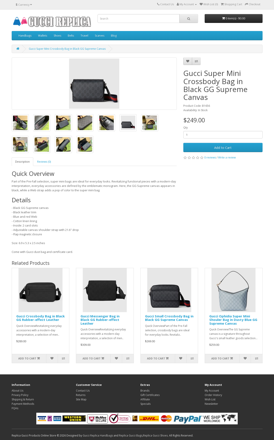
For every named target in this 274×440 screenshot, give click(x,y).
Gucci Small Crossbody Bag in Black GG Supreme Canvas (169, 318)
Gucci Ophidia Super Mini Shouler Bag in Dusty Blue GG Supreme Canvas (233, 320)
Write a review (227, 157)
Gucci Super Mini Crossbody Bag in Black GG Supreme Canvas (67, 49)
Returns (80, 395)
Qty (185, 127)
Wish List (210, 399)
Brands (144, 390)
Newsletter (211, 404)
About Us (17, 390)
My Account (212, 390)
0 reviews (210, 157)
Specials (145, 404)
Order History (213, 395)
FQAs (15, 408)
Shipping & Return (23, 399)
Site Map (81, 399)
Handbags (24, 35)
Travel (84, 35)
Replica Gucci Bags (130, 435)
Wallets (42, 35)
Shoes (57, 35)
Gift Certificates (150, 395)
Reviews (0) (44, 162)
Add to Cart (223, 147)
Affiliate (145, 399)
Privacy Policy (20, 395)
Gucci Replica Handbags (98, 435)
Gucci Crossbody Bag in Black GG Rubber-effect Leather (40, 318)
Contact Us (83, 390)
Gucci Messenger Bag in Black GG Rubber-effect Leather (100, 320)
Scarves (99, 35)
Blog (114, 35)
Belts (71, 35)
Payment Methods (23, 404)
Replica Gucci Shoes (155, 435)
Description (22, 162)
